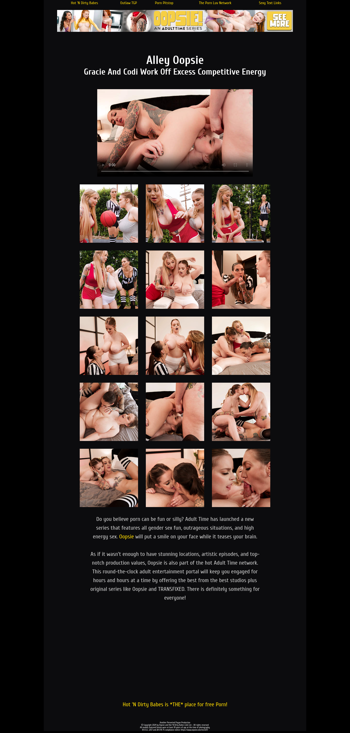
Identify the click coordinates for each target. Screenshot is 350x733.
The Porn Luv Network (215, 3)
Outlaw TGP (128, 3)
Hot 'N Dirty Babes (84, 3)
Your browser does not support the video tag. (175, 133)
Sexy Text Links (270, 3)
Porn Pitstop (164, 3)
